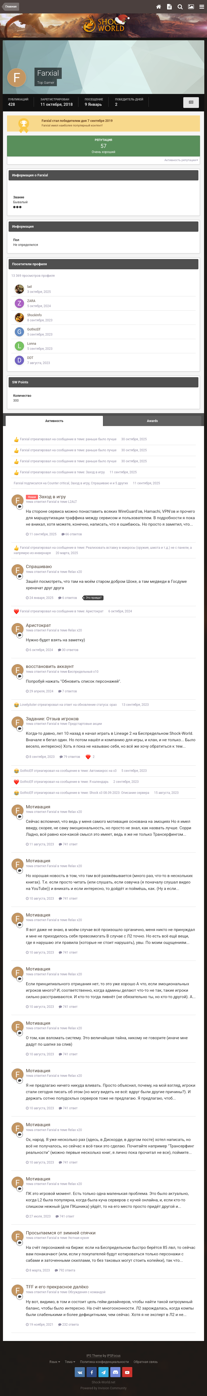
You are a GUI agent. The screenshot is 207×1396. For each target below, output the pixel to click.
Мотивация (38, 806)
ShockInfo (34, 315)
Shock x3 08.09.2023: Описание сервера (119, 793)
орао (113, 705)
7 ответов (67, 691)
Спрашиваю (100, 483)
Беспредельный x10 (83, 672)
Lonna (31, 344)
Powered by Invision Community (104, 1388)
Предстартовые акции (85, 724)
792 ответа (65, 1270)
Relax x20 (75, 572)
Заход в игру (95, 472)
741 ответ (68, 844)
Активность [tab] (54, 421)
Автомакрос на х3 (103, 771)
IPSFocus (113, 1356)
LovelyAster (28, 705)
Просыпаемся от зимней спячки (61, 1232)
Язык (54, 1362)
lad (29, 287)
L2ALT (72, 502)
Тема (70, 1362)
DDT (30, 358)
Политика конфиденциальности (104, 1362)
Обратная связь (146, 1362)
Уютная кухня (78, 1238)
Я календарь (99, 782)
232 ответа (68, 1324)
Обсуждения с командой (86, 1292)
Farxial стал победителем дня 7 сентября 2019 (77, 121)
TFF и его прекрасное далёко (57, 1286)
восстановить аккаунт (50, 666)
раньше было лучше (101, 439)
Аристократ (95, 611)
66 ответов (71, 534)
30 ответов (68, 650)
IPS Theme (94, 1356)
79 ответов (70, 757)
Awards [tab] (152, 421)
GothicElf (33, 329)
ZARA (31, 301)
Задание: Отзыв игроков (52, 718)
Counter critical (58, 483)
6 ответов (67, 598)
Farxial (24, 439)
